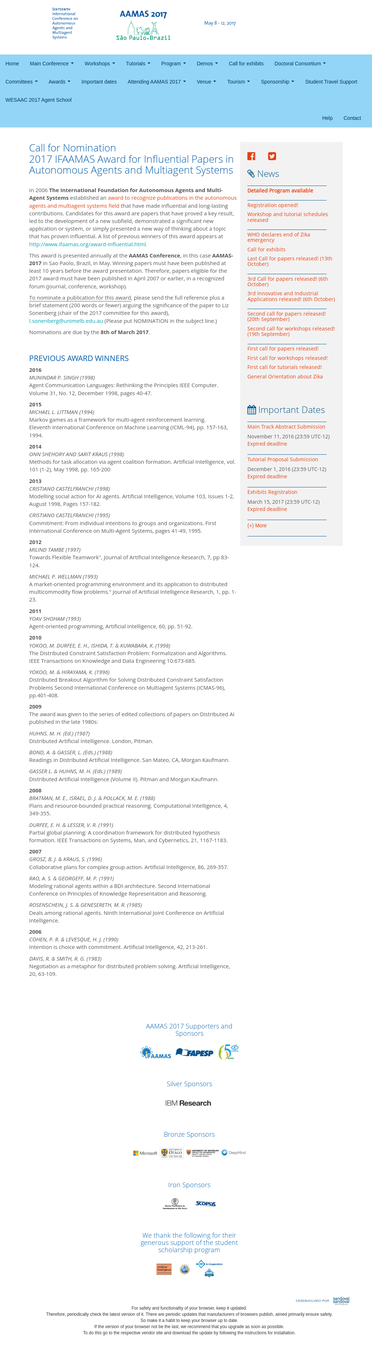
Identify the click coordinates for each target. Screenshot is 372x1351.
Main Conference (53, 65)
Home (12, 63)
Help (327, 118)
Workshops (101, 65)
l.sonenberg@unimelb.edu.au (66, 320)
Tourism (240, 84)
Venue (208, 84)
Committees (22, 84)
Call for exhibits (246, 63)
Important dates (99, 82)
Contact (352, 118)
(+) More (257, 525)
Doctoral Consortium (302, 65)
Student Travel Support (331, 82)
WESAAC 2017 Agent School (38, 100)
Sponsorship (279, 84)
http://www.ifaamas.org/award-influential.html (87, 244)
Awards (61, 84)
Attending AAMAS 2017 (158, 84)
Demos (209, 65)
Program (175, 65)
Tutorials (139, 65)
